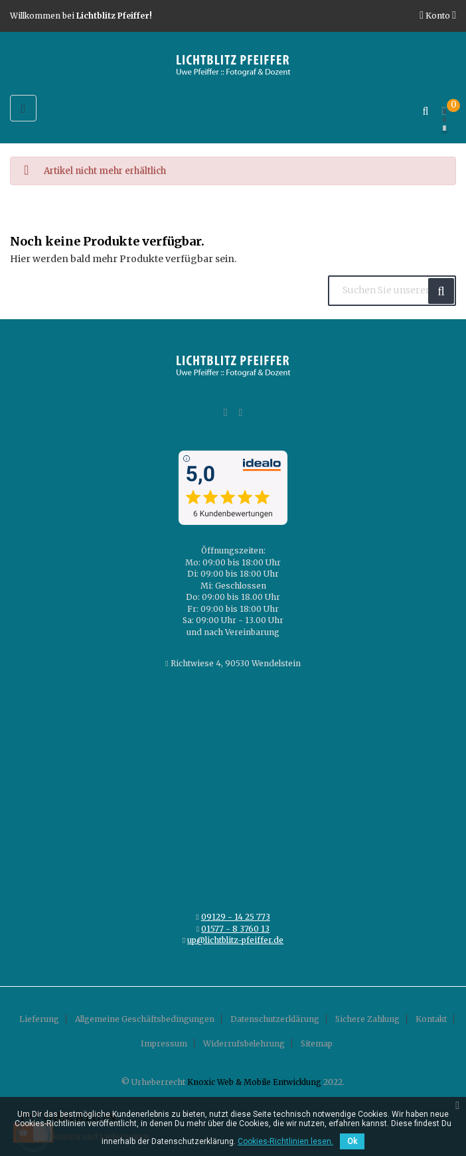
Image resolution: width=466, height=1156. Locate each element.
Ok (352, 1141)
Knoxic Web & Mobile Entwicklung (254, 1082)
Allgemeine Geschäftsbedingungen (144, 1019)
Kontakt (431, 1019)
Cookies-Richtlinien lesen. (285, 1141)
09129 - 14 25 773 (235, 917)
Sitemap (317, 1043)
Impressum (164, 1043)
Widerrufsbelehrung (244, 1043)
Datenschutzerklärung (274, 1019)
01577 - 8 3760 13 (235, 929)
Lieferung (39, 1019)
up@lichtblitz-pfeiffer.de (235, 940)
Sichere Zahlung (367, 1019)
